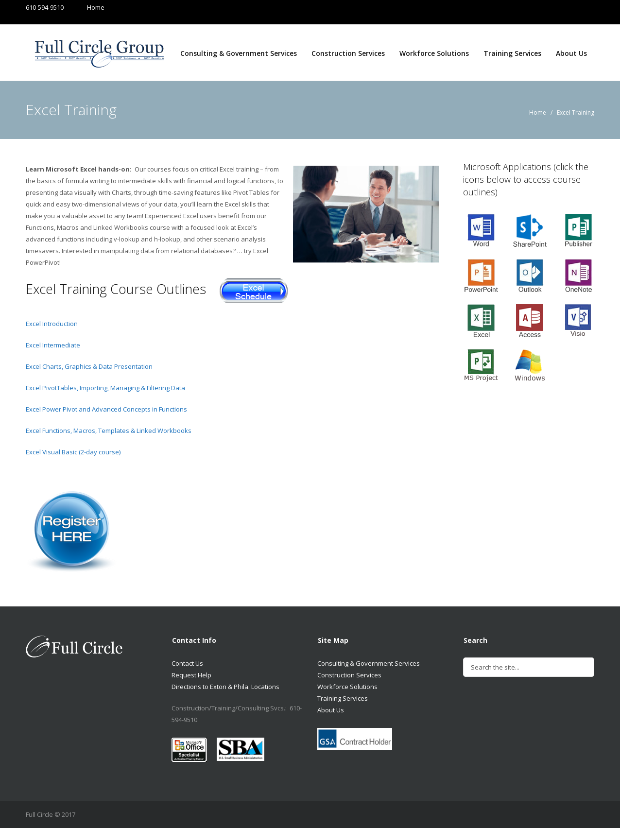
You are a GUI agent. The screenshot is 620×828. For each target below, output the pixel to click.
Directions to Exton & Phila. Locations (225, 686)
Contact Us (187, 663)
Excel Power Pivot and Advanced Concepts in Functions (106, 409)
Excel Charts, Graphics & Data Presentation (89, 366)
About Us (571, 53)
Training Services (512, 53)
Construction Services (348, 53)
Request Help (191, 675)
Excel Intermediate (53, 345)
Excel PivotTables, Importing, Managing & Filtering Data (105, 387)
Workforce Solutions (434, 53)
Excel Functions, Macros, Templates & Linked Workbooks (108, 430)
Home (86, 7)
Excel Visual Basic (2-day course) (73, 452)
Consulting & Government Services (238, 53)
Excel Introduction (52, 323)
